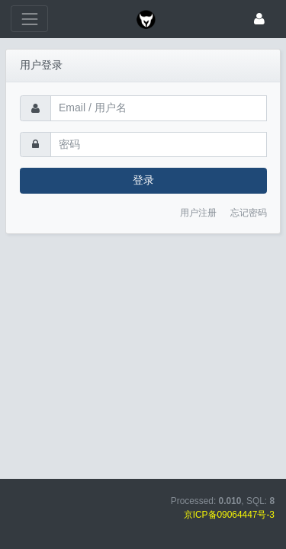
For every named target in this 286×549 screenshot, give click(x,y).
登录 (143, 180)
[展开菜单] (29, 18)
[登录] (259, 18)
